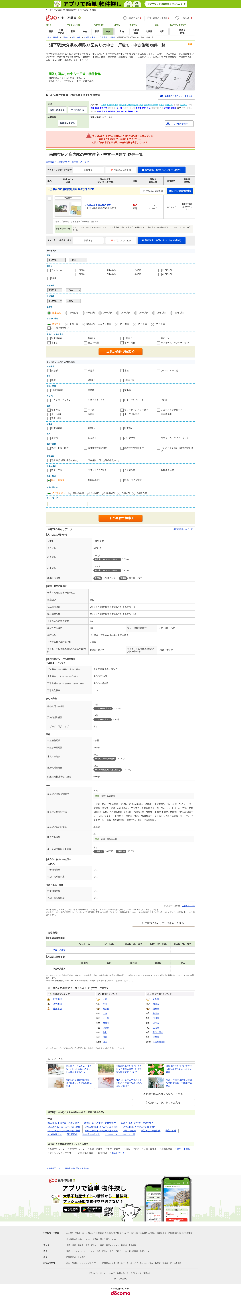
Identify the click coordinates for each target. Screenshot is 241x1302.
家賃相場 (132, 1245)
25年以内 (161, 312)
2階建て (128, 338)
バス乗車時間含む (60, 327)
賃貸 (68, 1245)
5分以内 (90, 324)
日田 (105, 1042)
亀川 (105, 1032)
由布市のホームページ (183, 529)
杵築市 (156, 1037)
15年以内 (125, 312)
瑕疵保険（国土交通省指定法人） (104, 460)
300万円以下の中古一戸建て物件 (63, 1123)
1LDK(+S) (111, 270)
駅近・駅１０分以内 (150, 1130)
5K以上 (54, 278)
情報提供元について (55, 1168)
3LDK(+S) (111, 274)
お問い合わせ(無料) (180, 190)
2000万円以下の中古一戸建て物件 (101, 1126)
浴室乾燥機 (166, 414)
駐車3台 (128, 428)
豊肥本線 (57, 1008)
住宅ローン (144, 1251)
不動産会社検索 (108, 1263)
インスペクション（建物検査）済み (177, 449)
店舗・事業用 (77, 1245)
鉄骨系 (91, 370)
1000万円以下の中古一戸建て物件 (137, 1123)
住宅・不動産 (183, 1149)
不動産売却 (71, 1257)
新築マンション (72, 1251)
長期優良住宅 (167, 470)
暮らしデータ (118, 1153)
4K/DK (138, 274)
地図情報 (177, 1263)
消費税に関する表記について (105, 1239)
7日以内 (126, 493)
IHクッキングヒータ (134, 400)
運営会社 (147, 1273)
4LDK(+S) (167, 274)
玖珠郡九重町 (159, 1042)
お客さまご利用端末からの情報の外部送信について (107, 1233)
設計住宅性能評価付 (97, 448)
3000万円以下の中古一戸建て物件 (139, 1126)
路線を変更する (57, 109)
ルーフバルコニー (133, 414)
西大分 (106, 1023)
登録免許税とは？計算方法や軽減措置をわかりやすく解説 (179, 1069)
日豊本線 (57, 999)
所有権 (54, 438)
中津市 (156, 1013)
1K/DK (82, 270)
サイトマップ (135, 1273)
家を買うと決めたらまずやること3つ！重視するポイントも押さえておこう (79, 1069)
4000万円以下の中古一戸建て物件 (63, 1130)
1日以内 (95, 493)
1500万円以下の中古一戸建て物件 (63, 1126)
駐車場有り (56, 338)
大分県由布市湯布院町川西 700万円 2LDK (71, 189)
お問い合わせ (122, 1273)
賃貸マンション (112, 1245)
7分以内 (107, 324)
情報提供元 (161, 1233)
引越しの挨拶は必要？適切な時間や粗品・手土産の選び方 (179, 1083)
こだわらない (59, 493)
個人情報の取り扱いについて (78, 1239)
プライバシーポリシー (98, 1273)
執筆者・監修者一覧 (163, 1263)
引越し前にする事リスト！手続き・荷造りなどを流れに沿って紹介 (129, 1083)
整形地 (127, 390)
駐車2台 (92, 338)
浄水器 (164, 400)
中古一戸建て (115, 1251)
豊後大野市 (158, 1032)
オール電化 (129, 342)
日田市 (156, 1018)
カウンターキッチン (61, 400)
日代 (105, 1037)
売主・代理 (93, 342)
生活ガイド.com (188, 906)
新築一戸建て (102, 1251)
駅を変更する (77, 109)
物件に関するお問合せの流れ (143, 1233)
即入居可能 (72, 1134)
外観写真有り (94, 480)
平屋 (53, 380)
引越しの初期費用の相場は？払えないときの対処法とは (79, 1083)
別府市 (156, 1004)
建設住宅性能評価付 (134, 448)
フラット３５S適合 (97, 470)
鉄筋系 (54, 370)
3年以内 (74, 312)
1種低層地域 (57, 390)
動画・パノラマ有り (134, 480)
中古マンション (87, 1251)
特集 (68, 1263)
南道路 (91, 390)
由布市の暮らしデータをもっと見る (164, 923)
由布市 (156, 1008)
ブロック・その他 (169, 370)
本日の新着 (78, 493)
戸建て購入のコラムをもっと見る (164, 1094)
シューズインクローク (171, 410)
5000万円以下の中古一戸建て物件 (101, 1130)
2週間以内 (142, 493)
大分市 (156, 999)
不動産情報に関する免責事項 (77, 1168)
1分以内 (74, 324)
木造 (126, 370)
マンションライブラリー (90, 1263)
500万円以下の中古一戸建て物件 (100, 1123)
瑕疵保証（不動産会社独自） (65, 460)
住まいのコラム (146, 1263)
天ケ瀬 (106, 1018)
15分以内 (142, 324)
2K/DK (138, 270)
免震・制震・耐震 (60, 448)
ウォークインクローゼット (137, 410)
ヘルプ (112, 1273)
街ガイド (134, 1263)
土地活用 (81, 1257)
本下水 (54, 342)
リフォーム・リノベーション (175, 342)
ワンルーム (56, 270)
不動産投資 (133, 1251)
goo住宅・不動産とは (75, 1233)
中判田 (106, 1027)
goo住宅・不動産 (51, 1233)
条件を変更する (67, 123)
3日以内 (110, 493)
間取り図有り (57, 480)
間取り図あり (129, 1130)
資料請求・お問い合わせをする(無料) (161, 170)
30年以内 (179, 312)
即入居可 (92, 438)
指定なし (56, 312)
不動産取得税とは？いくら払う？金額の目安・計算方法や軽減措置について (129, 1069)
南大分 (106, 1008)
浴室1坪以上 (57, 418)
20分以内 (160, 324)
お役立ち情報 (49, 1263)
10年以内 (108, 312)
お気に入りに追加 (121, 170)
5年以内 (90, 312)
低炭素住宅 (129, 470)
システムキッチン (96, 400)
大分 (105, 1013)
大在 (105, 999)
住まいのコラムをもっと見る (164, 1102)
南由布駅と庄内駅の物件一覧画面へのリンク (67, 162)
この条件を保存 (181, 124)
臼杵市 (156, 1023)
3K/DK (82, 274)
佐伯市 (156, 1027)
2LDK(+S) (167, 270)
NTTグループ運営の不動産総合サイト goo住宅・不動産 (71, 10)
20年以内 (143, 312)
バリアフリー (130, 438)
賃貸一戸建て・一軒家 (94, 1245)
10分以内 (124, 324)
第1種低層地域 (54, 1134)
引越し (75, 1263)
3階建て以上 (130, 380)
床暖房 (91, 414)
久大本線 (57, 1004)
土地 (125, 1251)
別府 (105, 1004)
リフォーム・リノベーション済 (120, 1134)
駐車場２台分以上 (91, 1134)
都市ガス (165, 338)
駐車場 (124, 1245)
